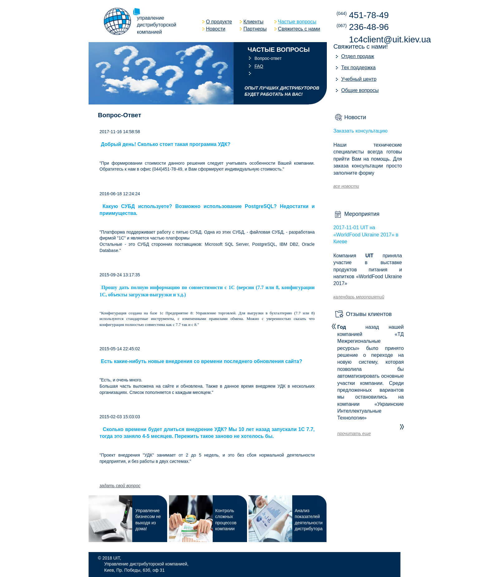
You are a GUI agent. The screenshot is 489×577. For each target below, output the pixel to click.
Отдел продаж (357, 56)
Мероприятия (362, 214)
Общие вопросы (360, 90)
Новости (355, 117)
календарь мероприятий (358, 296)
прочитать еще (353, 433)
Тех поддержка (358, 67)
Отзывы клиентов (369, 314)
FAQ (258, 66)
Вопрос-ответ (268, 58)
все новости (346, 186)
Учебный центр (358, 79)
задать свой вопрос (119, 485)
